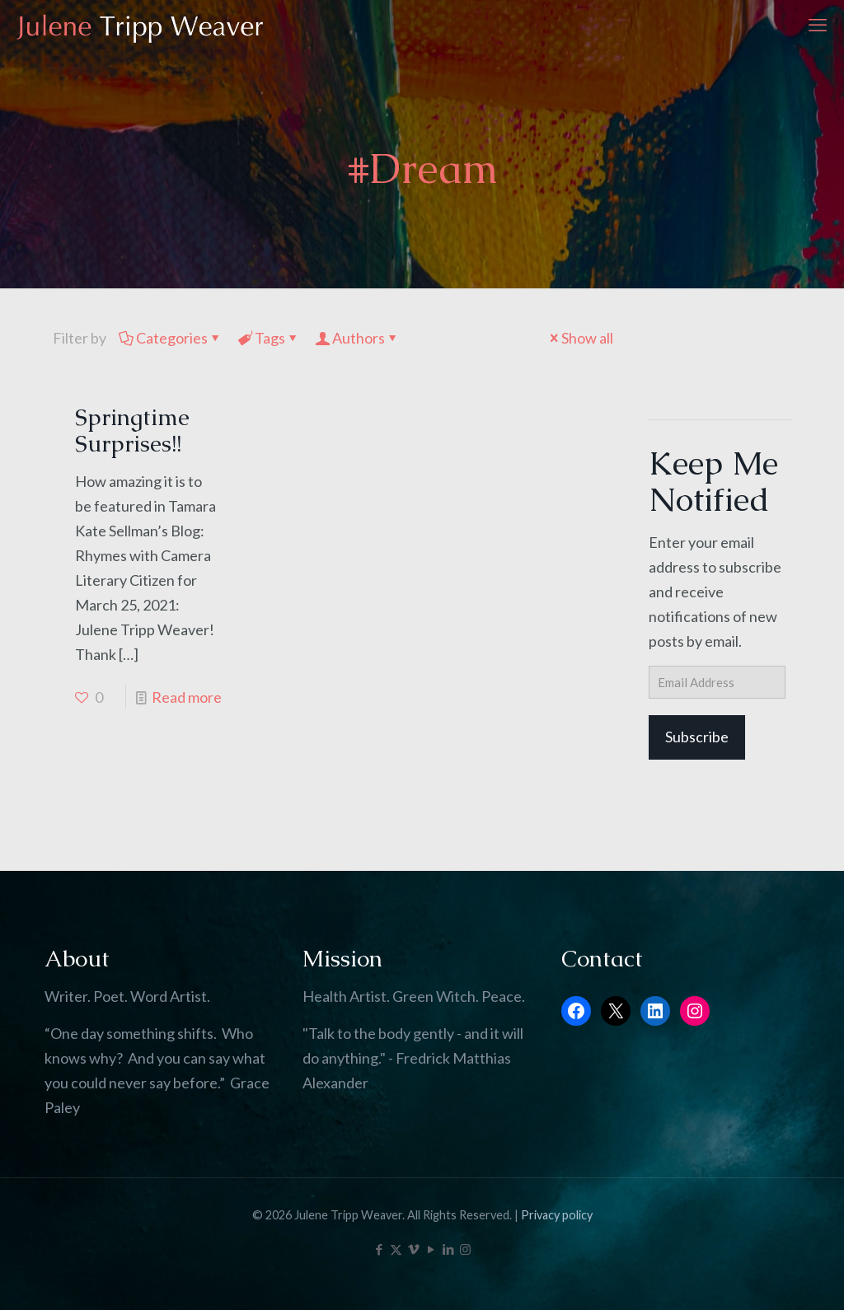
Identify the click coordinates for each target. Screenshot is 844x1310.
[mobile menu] (818, 25)
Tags (268, 338)
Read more (187, 697)
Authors (357, 338)
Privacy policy (557, 1215)
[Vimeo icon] (413, 1249)
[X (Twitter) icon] (396, 1249)
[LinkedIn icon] (448, 1249)
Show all (579, 338)
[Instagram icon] (465, 1249)
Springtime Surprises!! (132, 430)
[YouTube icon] (430, 1249)
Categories (171, 338)
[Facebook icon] (379, 1249)
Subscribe (697, 737)
